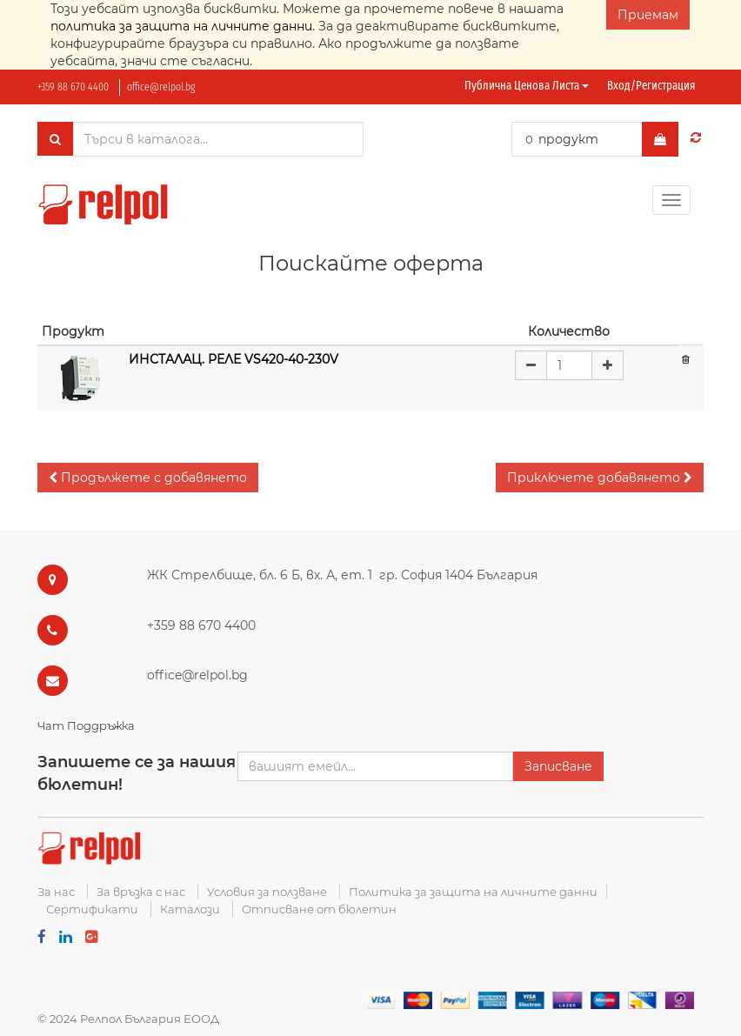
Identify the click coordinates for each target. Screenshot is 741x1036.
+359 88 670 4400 (73, 86)
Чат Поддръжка (86, 725)
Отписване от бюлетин (319, 909)
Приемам (648, 15)
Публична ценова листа (526, 85)
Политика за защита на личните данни (473, 892)
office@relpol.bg (161, 86)
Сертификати (92, 909)
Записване (558, 766)
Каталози (190, 909)
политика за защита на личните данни (181, 26)
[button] (147, 477)
